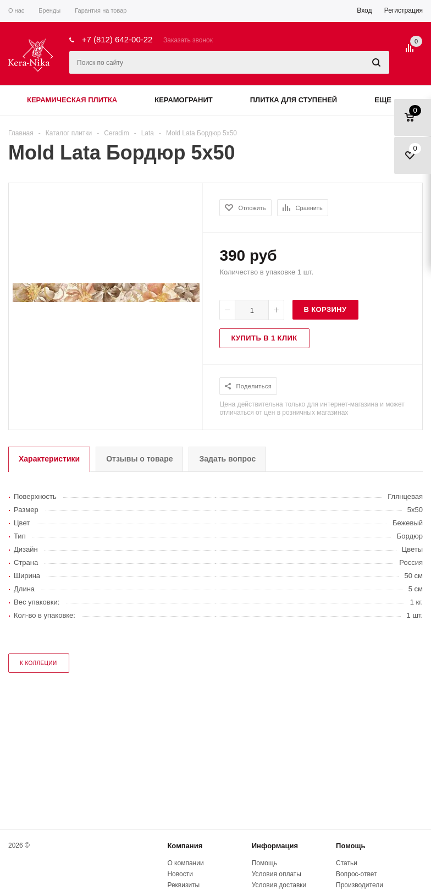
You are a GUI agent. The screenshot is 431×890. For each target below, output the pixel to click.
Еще (388, 100)
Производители (359, 885)
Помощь (350, 846)
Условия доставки (279, 885)
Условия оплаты (276, 874)
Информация (275, 846)
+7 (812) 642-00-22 (117, 39)
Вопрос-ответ (356, 874)
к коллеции (38, 663)
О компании (185, 863)
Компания (184, 846)
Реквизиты (183, 885)
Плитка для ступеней (294, 100)
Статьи (346, 863)
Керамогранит (183, 100)
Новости (179, 874)
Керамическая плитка (72, 100)
